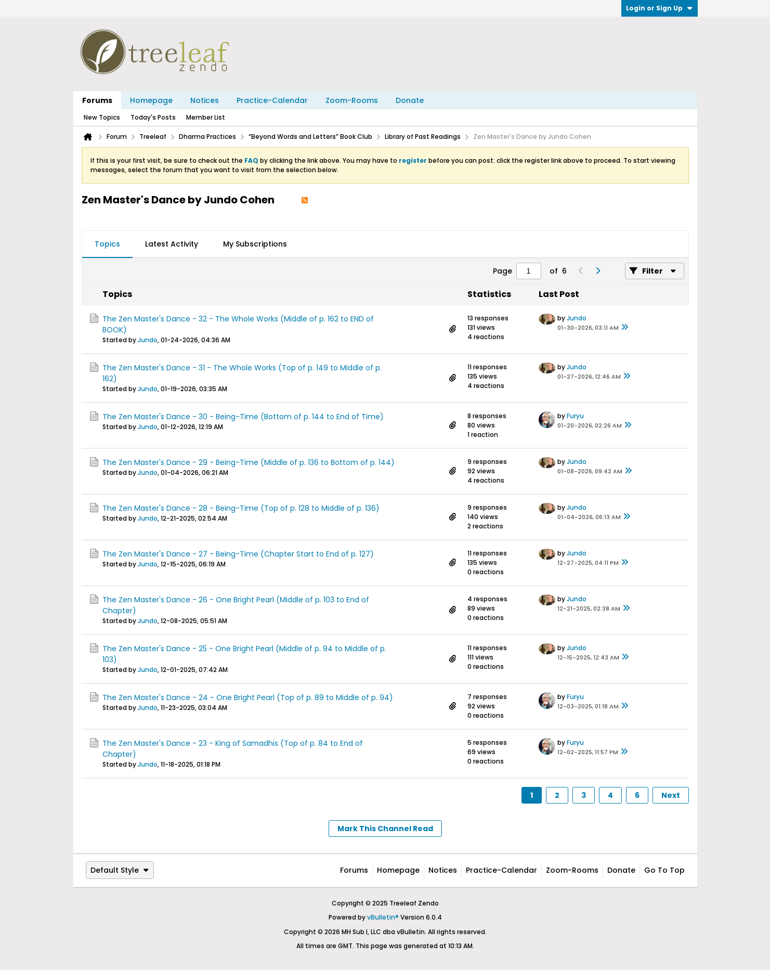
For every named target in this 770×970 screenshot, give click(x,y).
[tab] (107, 244)
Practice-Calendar (272, 100)
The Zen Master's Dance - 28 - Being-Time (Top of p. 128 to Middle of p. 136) (241, 508)
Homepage (151, 100)
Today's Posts (153, 117)
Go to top (664, 870)
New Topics (102, 117)
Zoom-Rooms (351, 100)
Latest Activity (171, 244)
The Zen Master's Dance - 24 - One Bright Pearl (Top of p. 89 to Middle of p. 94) (247, 697)
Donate (410, 100)
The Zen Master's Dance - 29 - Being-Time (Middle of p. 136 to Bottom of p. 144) (248, 462)
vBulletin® (383, 917)
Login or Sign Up (659, 8)
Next (670, 795)
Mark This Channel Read (385, 828)
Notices (204, 100)
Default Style (119, 870)
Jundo (148, 339)
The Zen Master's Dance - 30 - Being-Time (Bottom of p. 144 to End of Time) (243, 416)
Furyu (575, 415)
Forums (97, 100)
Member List (205, 117)
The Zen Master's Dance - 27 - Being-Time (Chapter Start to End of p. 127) (238, 554)
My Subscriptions (255, 244)
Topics (107, 244)
